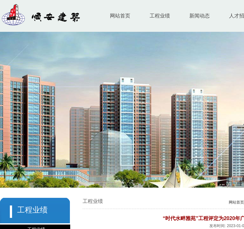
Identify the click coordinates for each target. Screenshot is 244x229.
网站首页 (120, 15)
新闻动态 (199, 15)
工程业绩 (160, 15)
